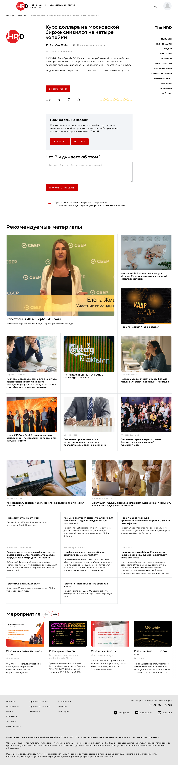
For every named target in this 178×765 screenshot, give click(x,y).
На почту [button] (79, 141)
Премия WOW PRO (161, 73)
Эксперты (166, 58)
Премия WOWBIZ (162, 78)
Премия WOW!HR (162, 68)
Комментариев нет (59, 51)
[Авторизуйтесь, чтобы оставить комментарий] (89, 172)
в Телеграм (60, 141)
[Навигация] (8, 6)
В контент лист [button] (58, 89)
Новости (166, 39)
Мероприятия (163, 63)
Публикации (164, 44)
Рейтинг (167, 93)
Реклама (166, 83)
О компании (64, 701)
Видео (168, 48)
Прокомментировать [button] (62, 188)
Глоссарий (63, 711)
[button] (166, 6)
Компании (165, 53)
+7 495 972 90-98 (160, 705)
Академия (166, 88)
